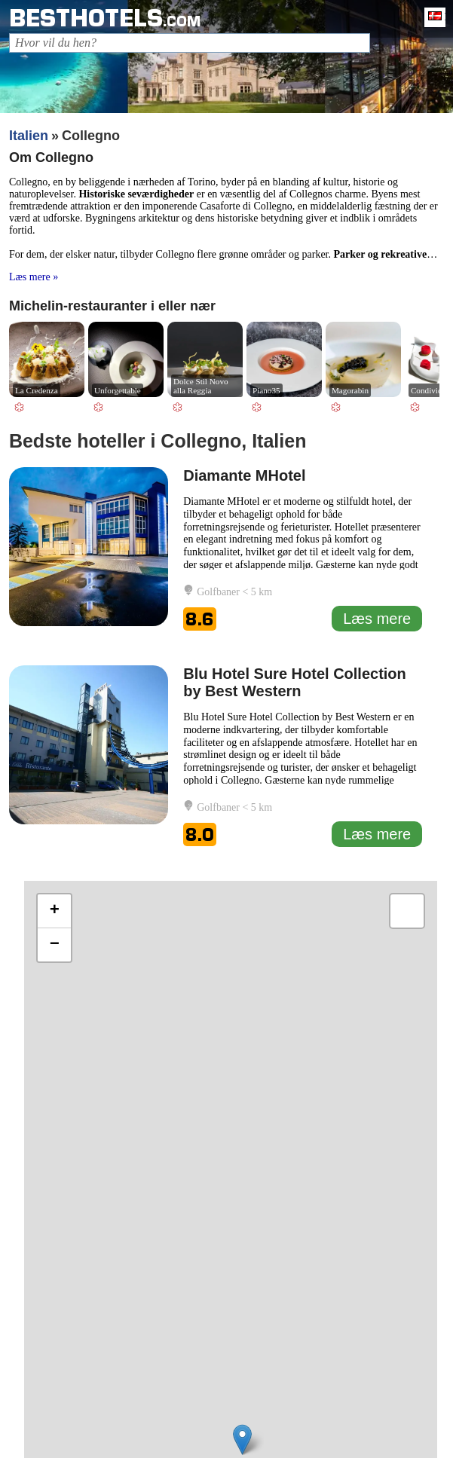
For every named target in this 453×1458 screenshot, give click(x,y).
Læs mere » (33, 277)
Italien (28, 135)
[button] (242, 1439)
